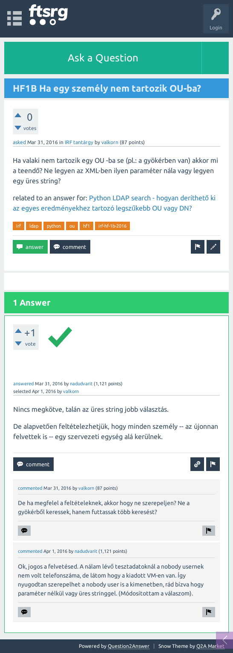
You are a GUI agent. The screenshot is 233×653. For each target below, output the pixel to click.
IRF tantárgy (79, 142)
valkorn (109, 142)
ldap (33, 225)
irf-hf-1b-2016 (112, 225)
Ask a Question (103, 58)
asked (19, 142)
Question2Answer (129, 646)
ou (72, 225)
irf (18, 225)
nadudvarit (81, 383)
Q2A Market (210, 646)
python (54, 225)
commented (30, 488)
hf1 (86, 225)
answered (23, 383)
